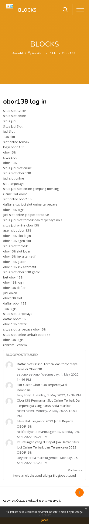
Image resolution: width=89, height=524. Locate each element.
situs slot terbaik (15, 246)
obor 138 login (13, 209)
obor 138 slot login (17, 235)
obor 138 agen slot (17, 241)
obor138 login (13, 339)
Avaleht (17, 53)
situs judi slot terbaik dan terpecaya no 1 (33, 220)
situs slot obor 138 (17, 173)
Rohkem (74, 470)
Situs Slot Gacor (14, 110)
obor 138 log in (14, 282)
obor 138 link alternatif (19, 267)
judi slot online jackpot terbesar (26, 215)
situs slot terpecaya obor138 (24, 329)
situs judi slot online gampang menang (31, 189)
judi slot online (13, 178)
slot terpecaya (13, 183)
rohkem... (9, 345)
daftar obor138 (14, 319)
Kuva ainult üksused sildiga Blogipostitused (44, 475)
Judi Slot (9, 131)
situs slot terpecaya (17, 313)
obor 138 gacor (14, 261)
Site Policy (45, 515)
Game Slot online (15, 194)
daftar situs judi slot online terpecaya (30, 204)
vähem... (23, 345)
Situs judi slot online (17, 168)
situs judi (9, 121)
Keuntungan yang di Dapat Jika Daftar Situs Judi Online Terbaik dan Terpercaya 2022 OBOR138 (48, 447)
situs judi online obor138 (21, 225)
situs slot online (14, 116)
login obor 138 (13, 147)
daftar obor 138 (15, 303)
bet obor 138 (13, 277)
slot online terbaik (16, 142)
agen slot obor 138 (17, 230)
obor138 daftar (14, 287)
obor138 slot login (16, 251)
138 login (10, 308)
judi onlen (10, 293)
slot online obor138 (17, 199)
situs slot (10, 157)
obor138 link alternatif (19, 256)
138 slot (9, 136)
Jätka (44, 520)
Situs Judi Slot (13, 126)
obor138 (9, 152)
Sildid (53, 53)
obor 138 (10, 162)
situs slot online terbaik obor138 (27, 334)
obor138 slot (12, 298)
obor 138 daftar (15, 324)
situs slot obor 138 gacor (21, 272)
